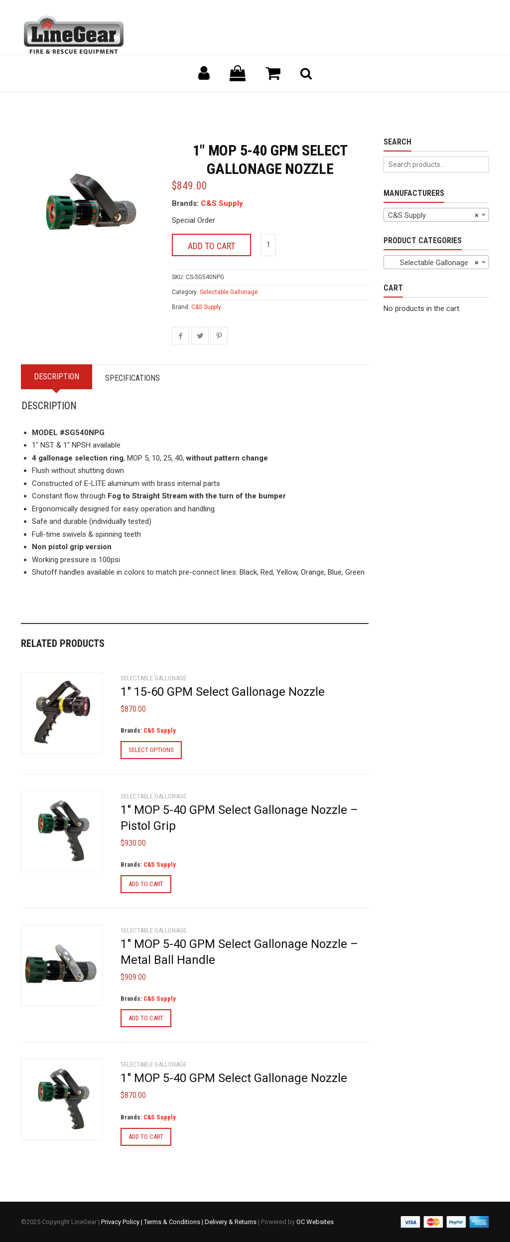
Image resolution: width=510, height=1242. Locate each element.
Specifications (132, 378)
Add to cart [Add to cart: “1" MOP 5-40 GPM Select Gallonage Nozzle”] (145, 1136)
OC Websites (315, 1222)
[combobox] (436, 215)
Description (56, 376)
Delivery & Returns (230, 1222)
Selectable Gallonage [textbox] (433, 263)
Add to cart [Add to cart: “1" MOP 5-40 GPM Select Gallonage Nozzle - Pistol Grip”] (145, 884)
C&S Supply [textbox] (433, 215)
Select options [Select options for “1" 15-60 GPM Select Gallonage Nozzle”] (151, 750)
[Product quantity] (268, 245)
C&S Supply (222, 203)
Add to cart (211, 246)
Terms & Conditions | (174, 1222)
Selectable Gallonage (229, 292)
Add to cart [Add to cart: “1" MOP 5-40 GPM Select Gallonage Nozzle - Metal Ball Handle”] (145, 1018)
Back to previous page (69, 104)
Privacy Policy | (122, 1222)
